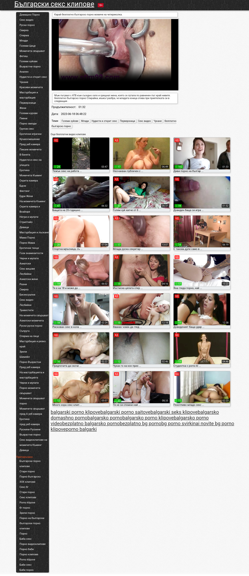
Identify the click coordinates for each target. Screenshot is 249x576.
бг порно (25, 507)
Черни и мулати (29, 258)
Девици (24, 227)
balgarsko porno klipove (148, 418)
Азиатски (25, 263)
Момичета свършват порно (32, 401)
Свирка (24, 30)
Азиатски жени (29, 279)
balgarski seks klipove (174, 412)
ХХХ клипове (27, 481)
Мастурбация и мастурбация (29, 95)
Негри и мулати (29, 216)
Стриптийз (26, 222)
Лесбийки (25, 273)
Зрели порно (27, 512)
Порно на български (32, 518)
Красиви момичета (31, 87)
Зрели (23, 351)
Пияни (23, 118)
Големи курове (29, 113)
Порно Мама (27, 242)
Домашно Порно (30, 14)
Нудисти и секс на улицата (31, 162)
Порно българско (30, 476)
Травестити (27, 310)
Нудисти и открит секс (33, 76)
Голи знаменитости (31, 253)
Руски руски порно (31, 325)
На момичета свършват (34, 315)
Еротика (24, 170)
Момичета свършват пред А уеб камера (32, 411)
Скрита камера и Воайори (30, 209)
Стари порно (27, 471)
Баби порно (27, 570)
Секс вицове (27, 268)
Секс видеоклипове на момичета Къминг (33, 442)
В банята (25, 154)
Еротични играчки (31, 133)
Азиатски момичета (32, 320)
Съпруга (25, 331)
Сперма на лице (29, 336)
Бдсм (23, 185)
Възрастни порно (30, 66)
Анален (24, 71)
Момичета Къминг (31, 175)
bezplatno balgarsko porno (91, 423)
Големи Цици (28, 45)
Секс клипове (28, 497)
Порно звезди (28, 123)
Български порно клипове (30, 464)
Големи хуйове (29, 61)
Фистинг (25, 191)
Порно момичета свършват (30, 390)
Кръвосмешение (30, 139)
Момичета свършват (32, 51)
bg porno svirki (177, 423)
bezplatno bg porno (140, 423)
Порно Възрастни (30, 362)
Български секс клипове (54, 4)
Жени (23, 108)
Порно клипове (29, 554)
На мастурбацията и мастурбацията (32, 375)
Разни (23, 284)
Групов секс (27, 128)
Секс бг (24, 487)
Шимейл (25, 356)
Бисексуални (27, 294)
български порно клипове (30, 526)
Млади (24, 40)
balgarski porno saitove (125, 412)
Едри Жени (26, 196)
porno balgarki (81, 429)
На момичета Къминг (33, 201)
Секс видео (26, 19)
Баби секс (26, 564)
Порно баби (27, 549)
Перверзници (28, 102)
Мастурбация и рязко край (33, 344)
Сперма (24, 35)
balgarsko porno (104, 418)
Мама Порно (27, 237)
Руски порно (27, 25)
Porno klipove (27, 502)
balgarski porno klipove (75, 412)
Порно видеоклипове (33, 544)
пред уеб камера (30, 424)
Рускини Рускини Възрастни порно (30, 432)
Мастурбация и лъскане (34, 232)
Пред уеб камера (30, 144)
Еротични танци (29, 248)
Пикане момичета (31, 149)
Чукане (24, 82)
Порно (23, 533)
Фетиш (24, 56)
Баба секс (25, 538)
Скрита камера (29, 180)
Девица (24, 450)
